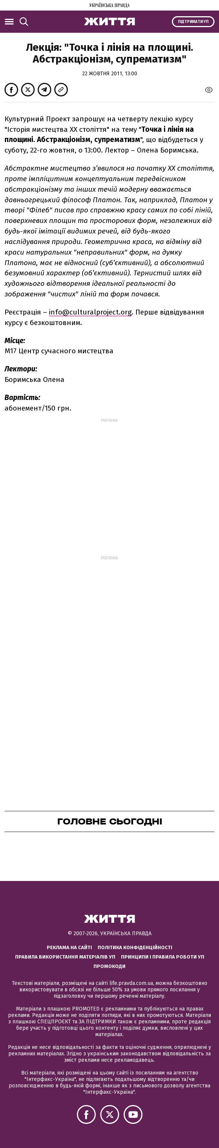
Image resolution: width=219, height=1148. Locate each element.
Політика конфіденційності (135, 947)
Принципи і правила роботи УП (162, 957)
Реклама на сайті (69, 947)
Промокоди (109, 966)
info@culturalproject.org (90, 312)
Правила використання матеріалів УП (65, 957)
